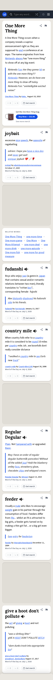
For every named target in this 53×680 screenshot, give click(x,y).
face (17, 467)
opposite (37, 140)
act (11, 623)
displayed (28, 298)
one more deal (32, 244)
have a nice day (35, 151)
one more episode (30, 248)
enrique (12, 159)
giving (19, 623)
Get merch (29, 103)
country (39, 338)
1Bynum (24, 477)
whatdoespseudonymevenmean (27, 165)
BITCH (41, 638)
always (19, 58)
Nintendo (10, 58)
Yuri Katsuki (20, 308)
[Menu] (48, 14)
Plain (7, 444)
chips (21, 470)
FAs (12, 518)
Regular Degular (12, 477)
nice (18, 140)
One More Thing (12, 96)
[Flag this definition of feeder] (46, 498)
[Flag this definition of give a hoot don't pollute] (46, 609)
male (17, 506)
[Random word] (36, 14)
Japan (42, 276)
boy (30, 288)
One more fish (12, 252)
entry (15, 536)
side (10, 302)
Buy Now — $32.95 (27, 116)
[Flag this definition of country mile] (46, 329)
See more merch (23, 121)
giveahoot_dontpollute (15, 658)
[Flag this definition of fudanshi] (46, 268)
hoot (27, 623)
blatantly (17, 298)
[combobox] (24, 14)
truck (15, 360)
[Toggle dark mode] (43, 14)
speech (24, 140)
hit (40, 69)
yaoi (24, 276)
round (35, 341)
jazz (24, 463)
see (38, 356)
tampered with (24, 444)
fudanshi (8, 308)
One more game (13, 240)
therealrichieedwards (23, 542)
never (15, 155)
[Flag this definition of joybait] (46, 132)
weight (8, 510)
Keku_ (24, 96)
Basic (8, 448)
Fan (20, 69)
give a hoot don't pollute (15, 656)
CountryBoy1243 (26, 366)
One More (31, 240)
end (21, 50)
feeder (8, 542)
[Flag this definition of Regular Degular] (46, 430)
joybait (8, 165)
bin (9, 649)
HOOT (18, 638)
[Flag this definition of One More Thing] (45, 25)
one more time (34, 236)
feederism (27, 536)
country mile (10, 366)
